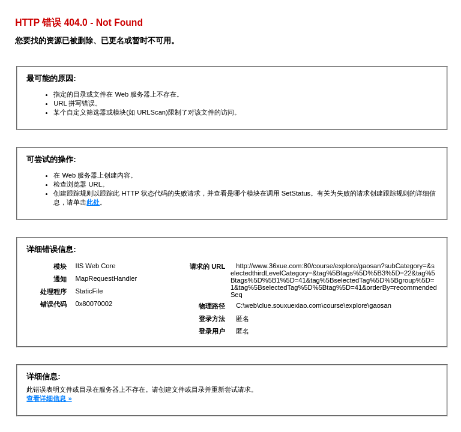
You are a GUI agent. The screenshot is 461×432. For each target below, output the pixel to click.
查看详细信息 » (48, 398)
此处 (93, 202)
